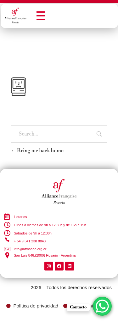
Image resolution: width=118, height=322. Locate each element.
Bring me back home (37, 151)
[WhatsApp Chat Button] (102, 306)
